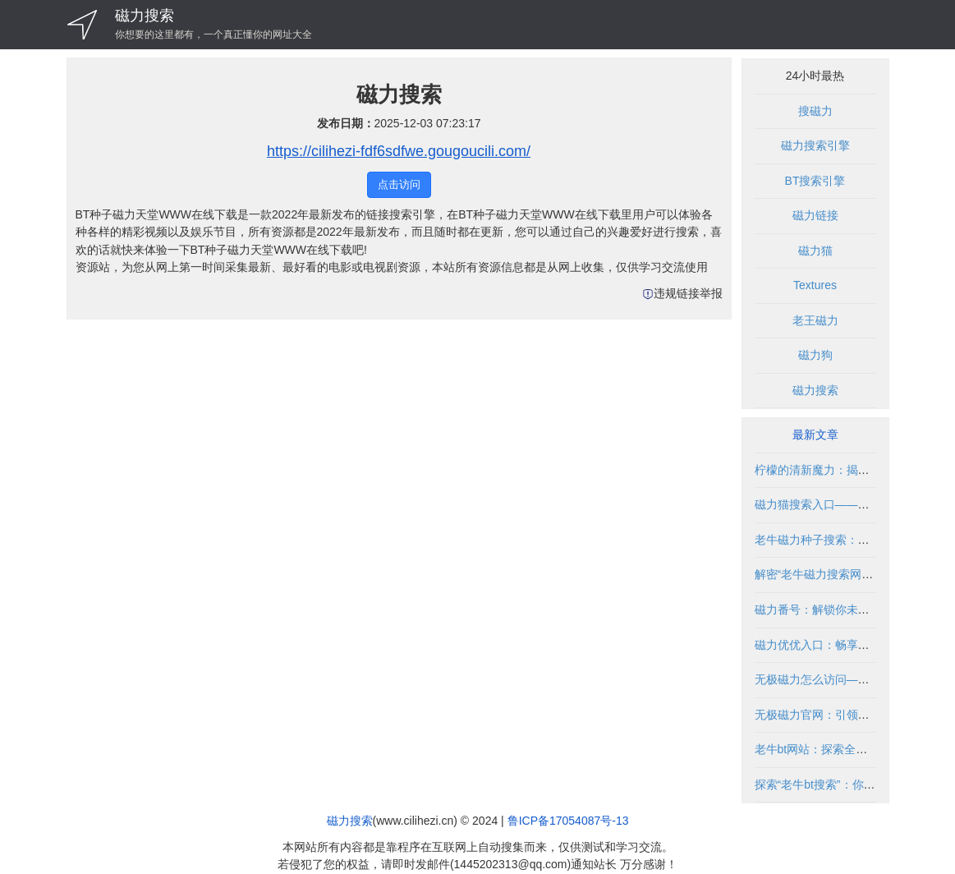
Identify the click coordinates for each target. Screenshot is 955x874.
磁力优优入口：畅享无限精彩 (829, 644)
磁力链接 (815, 215)
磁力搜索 (144, 15)
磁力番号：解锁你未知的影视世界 (841, 609)
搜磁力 (815, 110)
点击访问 (399, 184)
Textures (815, 285)
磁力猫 (815, 250)
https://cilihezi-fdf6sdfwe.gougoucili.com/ (398, 151)
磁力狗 (815, 354)
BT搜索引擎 (815, 180)
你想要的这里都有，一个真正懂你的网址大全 (213, 34)
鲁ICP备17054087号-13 (568, 820)
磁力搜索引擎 (815, 145)
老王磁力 (815, 320)
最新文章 (815, 434)
